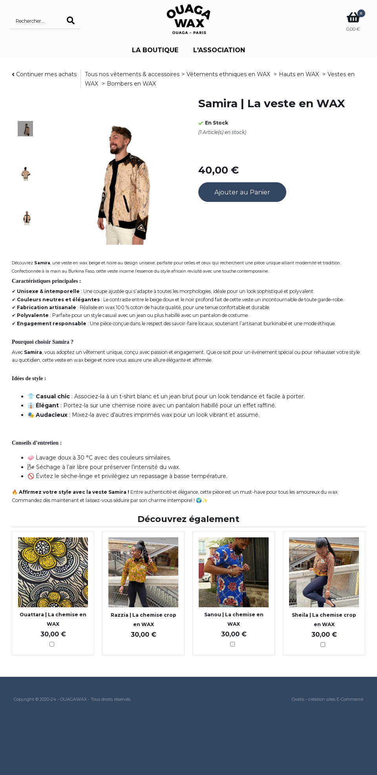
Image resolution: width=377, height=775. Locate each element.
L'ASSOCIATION (219, 50)
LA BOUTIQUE (155, 50)
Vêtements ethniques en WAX (229, 74)
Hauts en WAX (299, 74)
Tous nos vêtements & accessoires (132, 74)
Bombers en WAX (131, 83)
